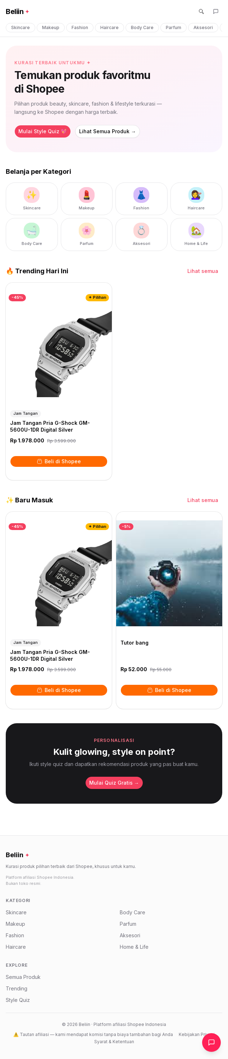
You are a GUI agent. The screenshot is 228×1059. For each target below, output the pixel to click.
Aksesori (203, 27)
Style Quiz (18, 1000)
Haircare (109, 27)
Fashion (80, 27)
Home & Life (134, 947)
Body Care (142, 27)
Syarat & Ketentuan (114, 1041)
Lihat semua (202, 271)
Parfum (173, 27)
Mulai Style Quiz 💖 (42, 131)
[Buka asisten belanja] (215, 11)
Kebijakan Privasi (197, 1034)
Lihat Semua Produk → (107, 131)
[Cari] (201, 11)
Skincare (20, 27)
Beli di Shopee (59, 461)
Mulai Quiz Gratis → (114, 783)
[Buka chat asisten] (211, 1042)
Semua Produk (23, 977)
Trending (16, 988)
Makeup (50, 27)
